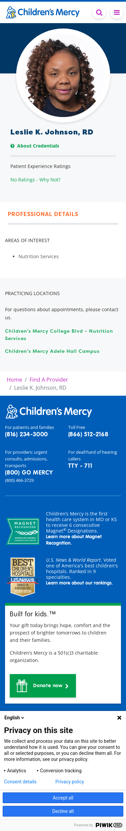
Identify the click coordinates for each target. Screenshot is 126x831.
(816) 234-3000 (26, 435)
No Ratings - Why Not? (35, 179)
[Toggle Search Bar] (99, 12)
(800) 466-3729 (19, 480)
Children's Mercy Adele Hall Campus (52, 351)
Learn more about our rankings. (79, 583)
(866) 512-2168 (88, 435)
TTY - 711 (80, 466)
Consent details (20, 781)
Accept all (63, 797)
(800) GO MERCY (29, 473)
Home (14, 379)
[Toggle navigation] (116, 12)
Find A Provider (49, 379)
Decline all (63, 811)
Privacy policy (69, 781)
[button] (43, 686)
